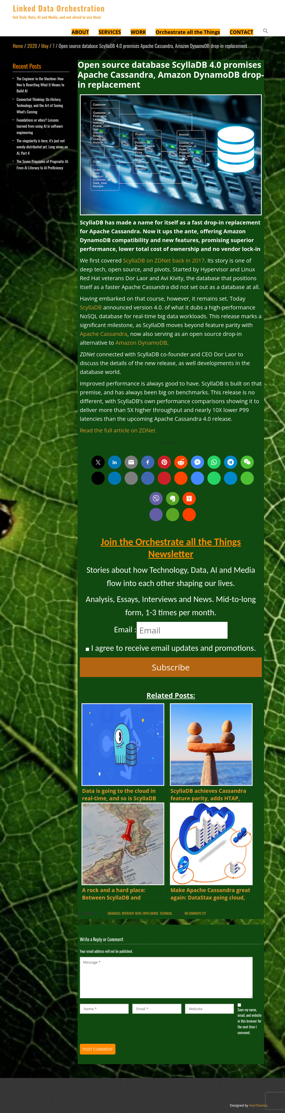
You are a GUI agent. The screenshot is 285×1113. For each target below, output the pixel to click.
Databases (114, 913)
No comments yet (195, 913)
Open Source (151, 913)
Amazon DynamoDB (141, 342)
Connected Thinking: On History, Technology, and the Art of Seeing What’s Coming (40, 105)
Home (18, 45)
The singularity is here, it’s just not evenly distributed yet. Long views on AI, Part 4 (42, 147)
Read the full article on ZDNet (117, 430)
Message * (166, 977)
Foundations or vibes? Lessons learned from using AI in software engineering (40, 126)
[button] (265, 31)
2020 (32, 45)
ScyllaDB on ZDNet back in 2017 (163, 260)
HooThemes (258, 1105)
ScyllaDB (91, 307)
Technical (166, 913)
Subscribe (171, 667)
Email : (125, 629)
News (138, 913)
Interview (128, 913)
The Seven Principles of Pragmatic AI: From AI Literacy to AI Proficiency (42, 164)
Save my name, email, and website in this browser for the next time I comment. (250, 1021)
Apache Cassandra (103, 334)
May (44, 45)
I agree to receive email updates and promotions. (171, 648)
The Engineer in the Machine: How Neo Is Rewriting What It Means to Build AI (40, 85)
